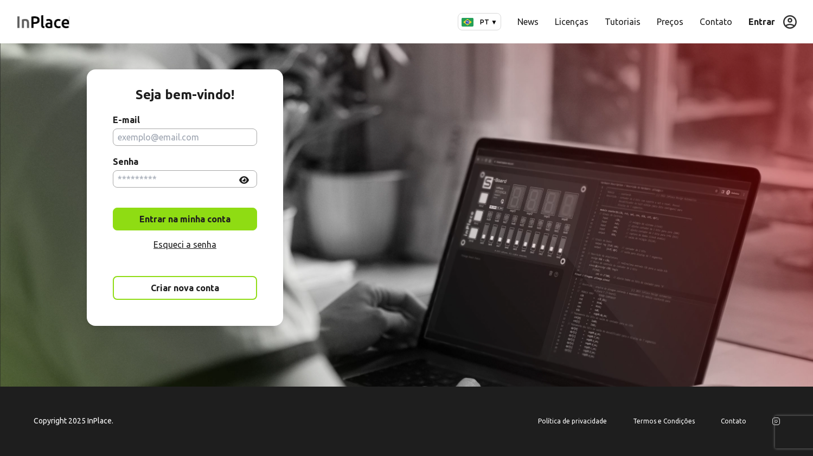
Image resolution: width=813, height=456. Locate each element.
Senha (125, 161)
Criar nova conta (185, 288)
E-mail (126, 119)
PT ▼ (479, 22)
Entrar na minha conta (185, 219)
